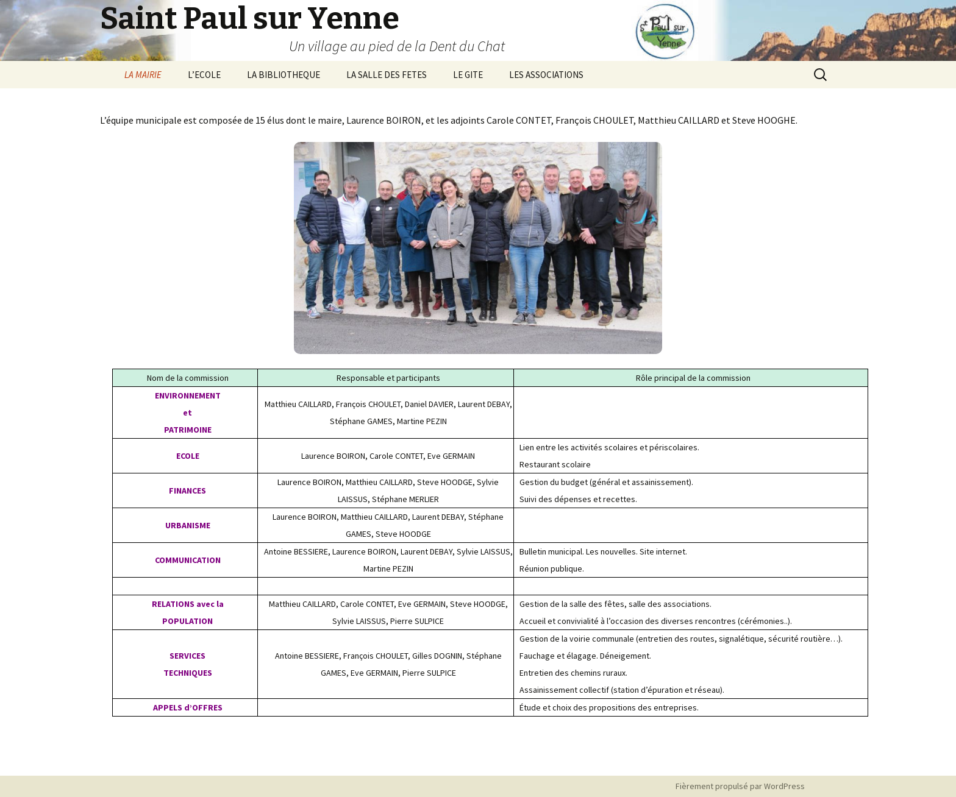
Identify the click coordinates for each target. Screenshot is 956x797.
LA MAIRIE (143, 74)
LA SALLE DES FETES (386, 74)
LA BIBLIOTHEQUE (283, 74)
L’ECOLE (204, 74)
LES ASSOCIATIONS (546, 74)
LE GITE (468, 74)
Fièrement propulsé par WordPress (740, 786)
